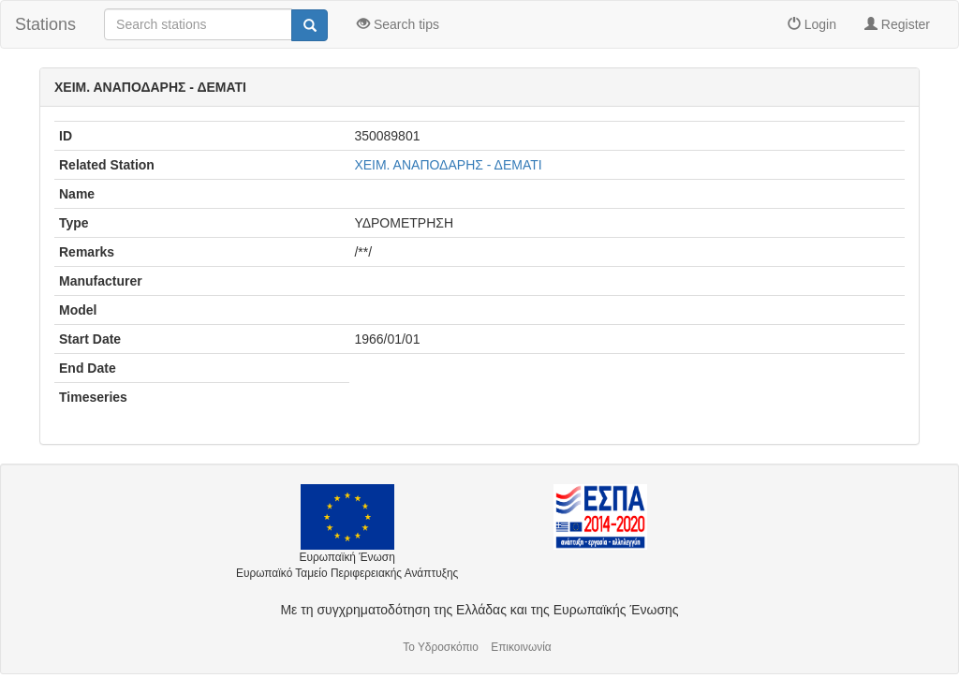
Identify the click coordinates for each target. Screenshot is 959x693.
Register (897, 24)
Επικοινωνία (521, 647)
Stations (45, 24)
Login (812, 24)
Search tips (398, 24)
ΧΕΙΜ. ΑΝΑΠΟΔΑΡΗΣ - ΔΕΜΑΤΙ (447, 164)
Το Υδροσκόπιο (441, 647)
